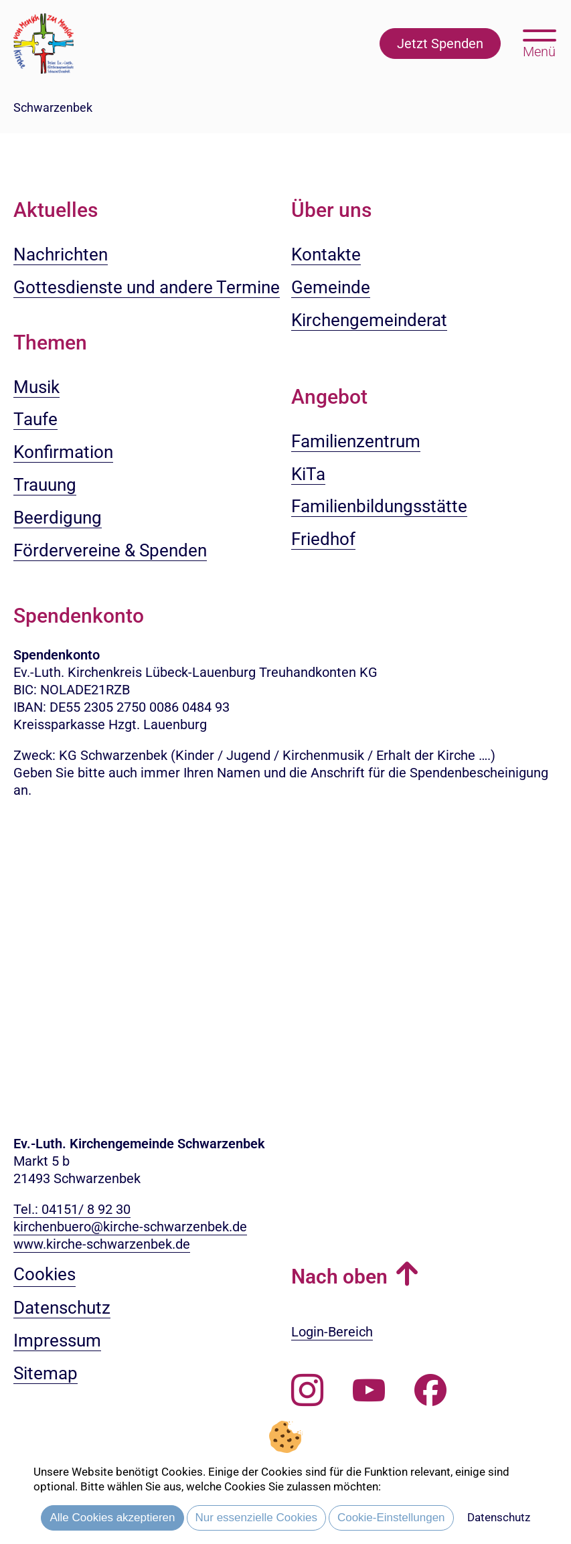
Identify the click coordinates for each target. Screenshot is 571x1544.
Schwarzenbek (52, 107)
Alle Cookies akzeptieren (112, 1517)
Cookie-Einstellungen (391, 1517)
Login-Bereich (332, 1332)
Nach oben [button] (339, 1276)
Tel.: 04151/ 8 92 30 (72, 1209)
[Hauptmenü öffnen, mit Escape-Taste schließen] (539, 42)
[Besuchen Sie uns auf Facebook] (430, 1390)
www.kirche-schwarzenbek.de (101, 1244)
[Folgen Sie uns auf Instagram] (307, 1390)
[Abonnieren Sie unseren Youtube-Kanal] (369, 1390)
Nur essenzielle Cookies (256, 1517)
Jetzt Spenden (440, 43)
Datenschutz (498, 1517)
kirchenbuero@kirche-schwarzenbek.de (130, 1227)
